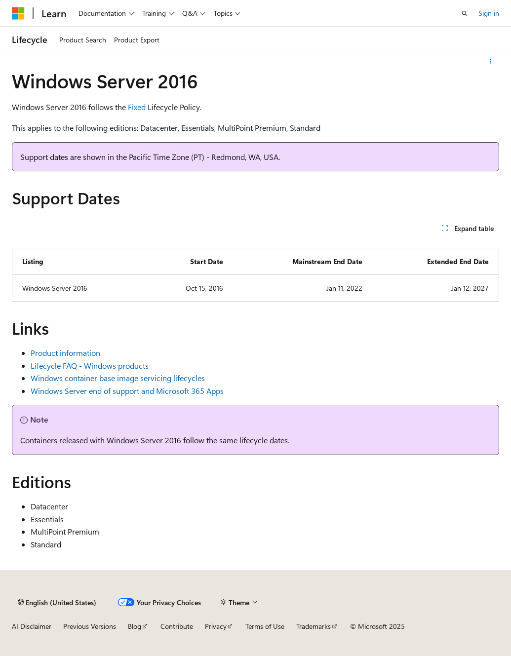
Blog (134, 626)
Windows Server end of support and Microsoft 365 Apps (127, 391)
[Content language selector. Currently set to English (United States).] (57, 602)
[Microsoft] (18, 13)
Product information (65, 352)
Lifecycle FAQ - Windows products (90, 365)
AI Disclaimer (31, 626)
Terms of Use (264, 626)
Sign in (488, 13)
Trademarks (313, 626)
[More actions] (490, 61)
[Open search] (464, 13)
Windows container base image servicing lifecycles (118, 378)
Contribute (176, 626)
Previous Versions (89, 626)
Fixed (137, 107)
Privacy (216, 626)
